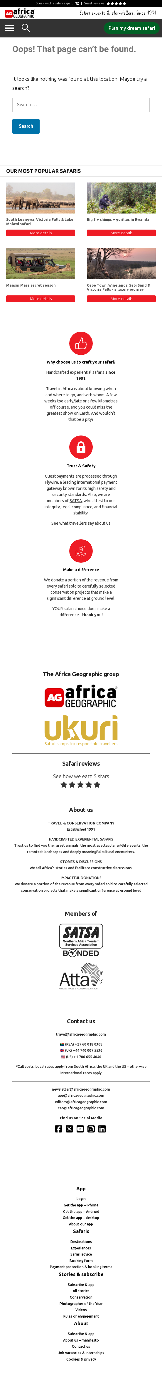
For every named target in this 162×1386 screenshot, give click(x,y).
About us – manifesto (81, 1340)
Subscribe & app (81, 1285)
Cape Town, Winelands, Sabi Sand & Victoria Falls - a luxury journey (118, 287)
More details (41, 233)
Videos (81, 1310)
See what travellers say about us (81, 523)
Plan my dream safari (132, 28)
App (81, 1188)
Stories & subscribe (81, 1274)
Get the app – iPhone (81, 1205)
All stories (81, 1291)
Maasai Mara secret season (31, 285)
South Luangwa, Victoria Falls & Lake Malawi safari (39, 221)
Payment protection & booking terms (81, 1267)
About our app (81, 1224)
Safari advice (81, 1254)
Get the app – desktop (81, 1218)
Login (81, 1199)
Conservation (81, 1297)
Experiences (81, 1248)
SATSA (76, 500)
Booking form (81, 1261)
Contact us (81, 1346)
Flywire (51, 482)
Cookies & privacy (81, 1359)
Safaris (81, 1231)
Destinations (81, 1242)
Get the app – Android (81, 1211)
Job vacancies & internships (81, 1353)
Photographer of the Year (81, 1304)
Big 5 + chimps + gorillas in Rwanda (118, 219)
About (81, 1323)
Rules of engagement (81, 1316)
